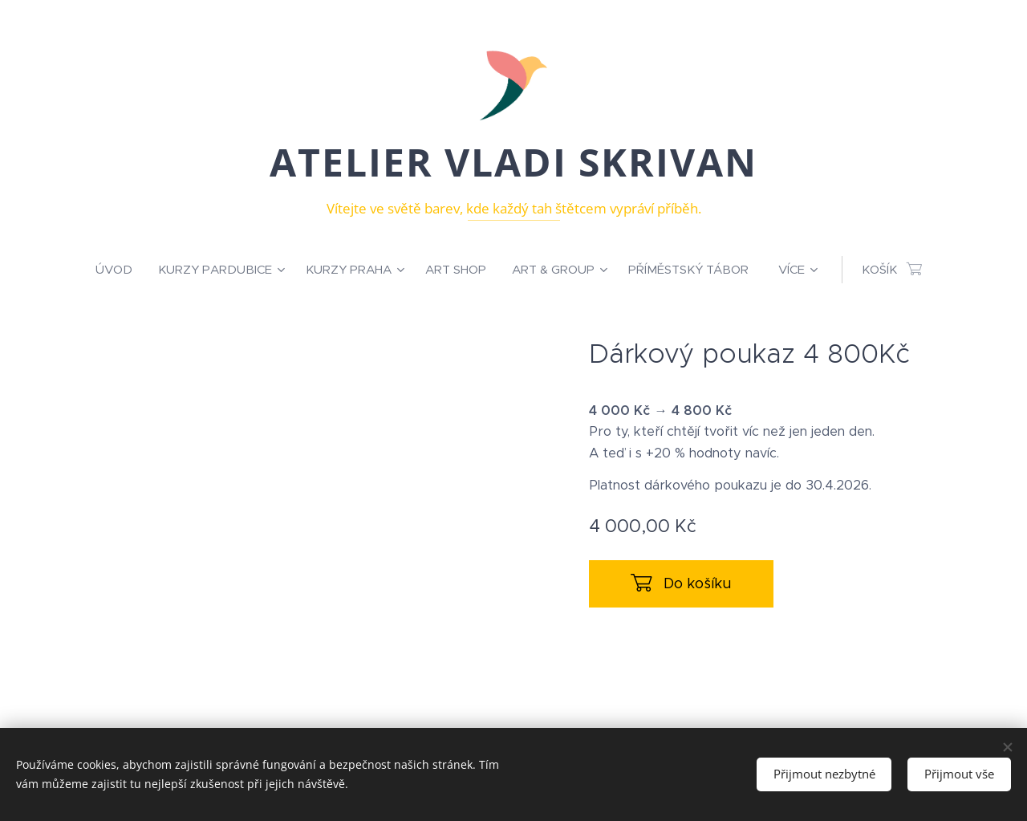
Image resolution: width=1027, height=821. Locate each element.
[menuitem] (120, 270)
